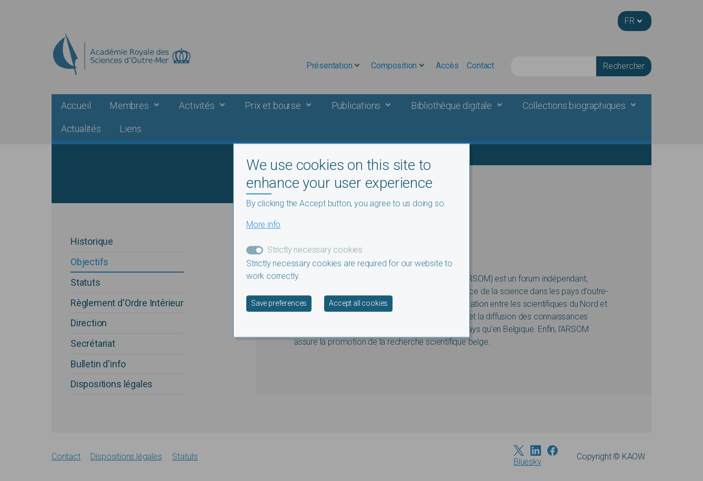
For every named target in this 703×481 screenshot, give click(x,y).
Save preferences (279, 303)
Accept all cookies (358, 303)
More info (263, 225)
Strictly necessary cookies (315, 250)
